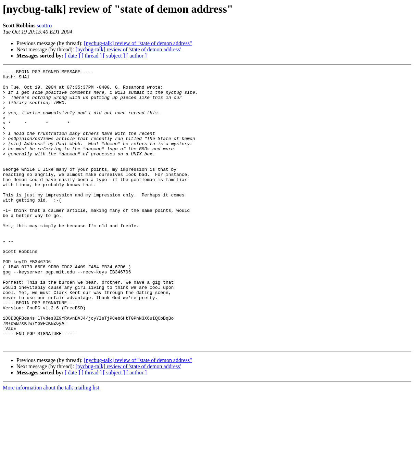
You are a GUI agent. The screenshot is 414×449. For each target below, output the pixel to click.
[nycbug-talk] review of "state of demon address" (138, 43)
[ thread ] (91, 56)
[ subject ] (114, 56)
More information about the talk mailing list (51, 443)
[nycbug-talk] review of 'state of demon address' (128, 49)
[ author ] (136, 56)
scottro (44, 25)
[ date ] (72, 56)
